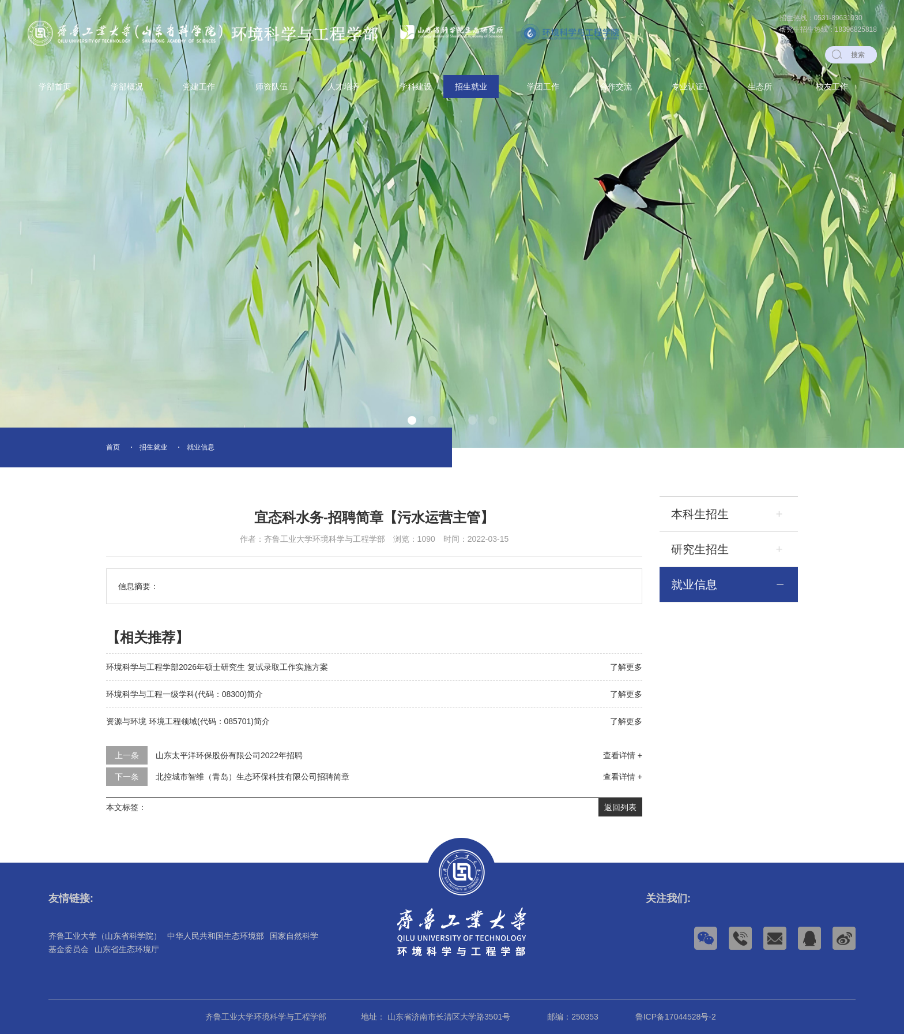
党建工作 (199, 86)
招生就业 (471, 86)
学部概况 (127, 86)
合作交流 (616, 86)
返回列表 (620, 807)
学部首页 (55, 86)
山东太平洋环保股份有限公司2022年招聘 (229, 755)
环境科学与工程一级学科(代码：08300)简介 (184, 694)
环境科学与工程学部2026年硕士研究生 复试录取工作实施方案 (217, 667)
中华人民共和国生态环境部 (215, 936)
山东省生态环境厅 (127, 949)
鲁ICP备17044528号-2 (675, 1016)
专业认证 (688, 86)
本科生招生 (700, 514)
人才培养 (343, 86)
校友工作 (832, 86)
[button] (412, 420)
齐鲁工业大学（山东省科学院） (104, 936)
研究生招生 (700, 549)
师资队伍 (271, 86)
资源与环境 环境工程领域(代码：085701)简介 (188, 721)
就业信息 (200, 447)
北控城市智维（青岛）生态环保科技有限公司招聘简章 (252, 776)
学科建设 (416, 86)
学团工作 (543, 86)
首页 (113, 447)
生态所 (760, 86)
